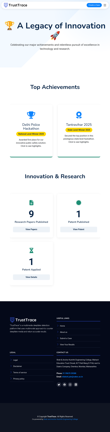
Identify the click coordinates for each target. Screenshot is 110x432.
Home (62, 326)
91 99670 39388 (69, 373)
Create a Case (94, 5)
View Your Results (67, 345)
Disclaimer (17, 366)
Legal (15, 360)
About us (63, 332)
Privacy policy (18, 379)
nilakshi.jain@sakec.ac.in (72, 377)
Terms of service (20, 372)
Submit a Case (66, 338)
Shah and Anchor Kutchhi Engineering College (61, 419)
